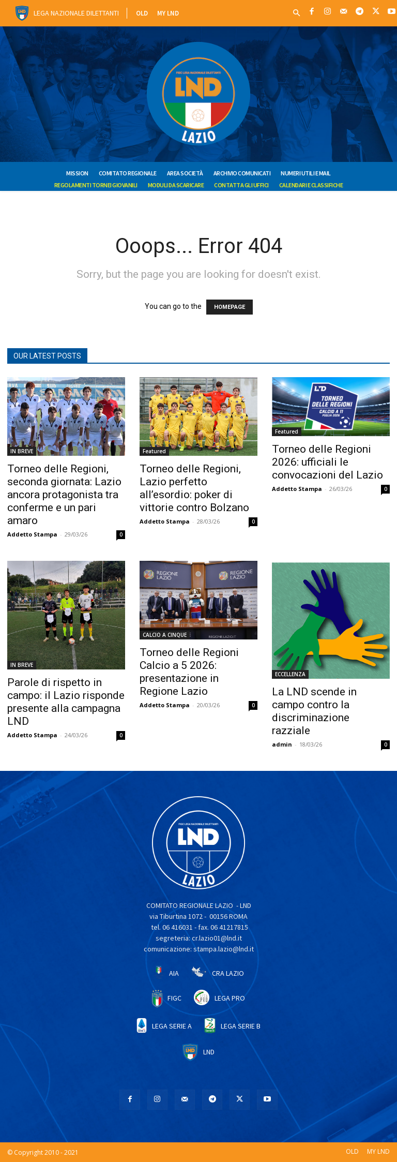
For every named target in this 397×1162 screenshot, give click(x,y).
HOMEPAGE (229, 307)
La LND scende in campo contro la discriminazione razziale (314, 711)
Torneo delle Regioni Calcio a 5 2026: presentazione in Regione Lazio (189, 671)
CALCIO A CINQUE (165, 634)
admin (282, 744)
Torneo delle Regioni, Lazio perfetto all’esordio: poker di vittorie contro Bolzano (194, 488)
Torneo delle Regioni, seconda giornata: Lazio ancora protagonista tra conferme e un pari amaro (64, 495)
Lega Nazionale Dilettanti (76, 13)
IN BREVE (21, 451)
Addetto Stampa (32, 534)
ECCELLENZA (290, 674)
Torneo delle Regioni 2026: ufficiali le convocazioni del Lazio (327, 462)
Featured (154, 451)
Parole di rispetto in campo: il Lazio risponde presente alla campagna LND (66, 701)
